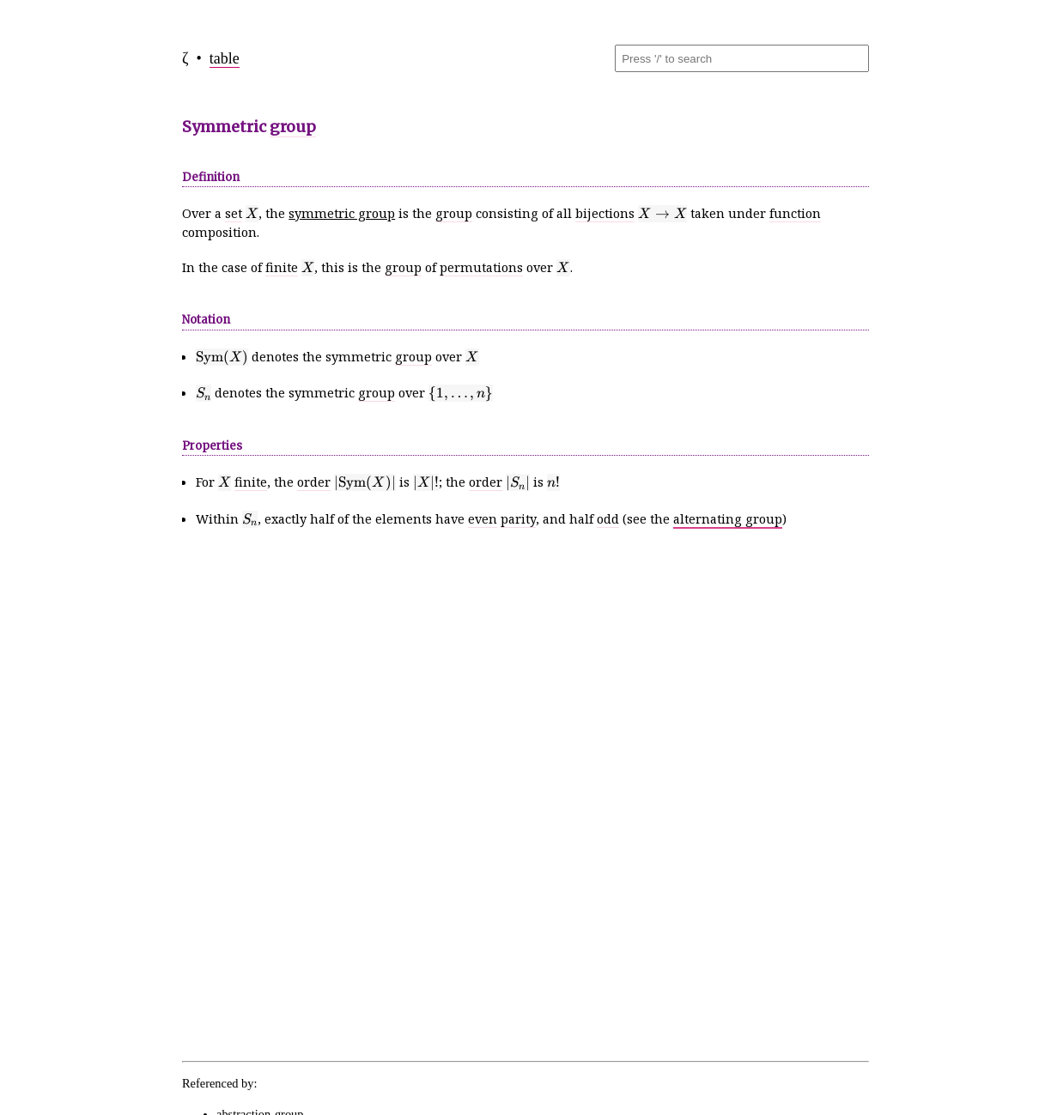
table (225, 58)
